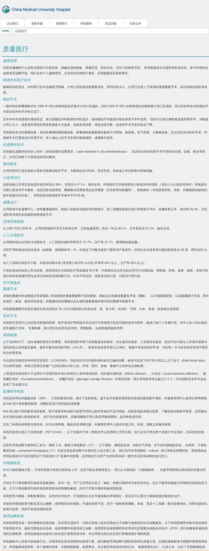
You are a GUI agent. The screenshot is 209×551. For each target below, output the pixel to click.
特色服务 (86, 23)
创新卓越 (37, 23)
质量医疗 (61, 23)
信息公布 (135, 23)
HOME (5, 30)
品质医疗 (21, 31)
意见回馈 (110, 23)
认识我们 (12, 23)
